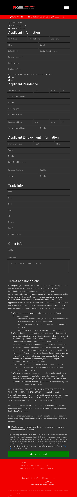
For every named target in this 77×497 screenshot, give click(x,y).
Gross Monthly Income (17, 162)
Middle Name (34, 39)
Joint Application (18, 28)
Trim (10, 210)
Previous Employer (15, 170)
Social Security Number (49, 51)
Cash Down (12, 257)
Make (10, 198)
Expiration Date (14, 69)
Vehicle (11, 250)
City (36, 90)
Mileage (11, 222)
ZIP (62, 90)
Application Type (15, 22)
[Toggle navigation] (66, 7)
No (12, 80)
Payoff (10, 228)
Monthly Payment (15, 114)
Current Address (14, 90)
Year (10, 192)
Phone (10, 45)
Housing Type (13, 108)
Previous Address (15, 122)
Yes (12, 77)
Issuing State (13, 63)
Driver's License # (15, 57)
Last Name (55, 39)
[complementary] (70, 490)
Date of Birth (13, 51)
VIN (9, 216)
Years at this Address (16, 96)
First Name (12, 39)
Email (42, 45)
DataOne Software (45, 490)
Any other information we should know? (25, 263)
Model (10, 204)
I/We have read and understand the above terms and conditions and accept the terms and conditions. (38, 428)
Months (11, 102)
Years (10, 150)
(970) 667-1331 (16, 17)
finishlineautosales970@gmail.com (34, 465)
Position (38, 144)
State (53, 90)
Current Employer (15, 144)
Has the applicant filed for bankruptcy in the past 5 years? (31, 74)
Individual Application (20, 25)
